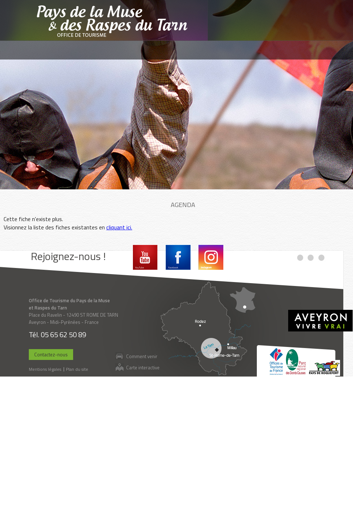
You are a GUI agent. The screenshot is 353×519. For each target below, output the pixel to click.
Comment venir (141, 356)
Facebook (178, 257)
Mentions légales (45, 369)
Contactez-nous (51, 354)
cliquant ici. (119, 227)
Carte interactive (143, 367)
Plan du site (77, 369)
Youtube (145, 257)
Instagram (210, 257)
